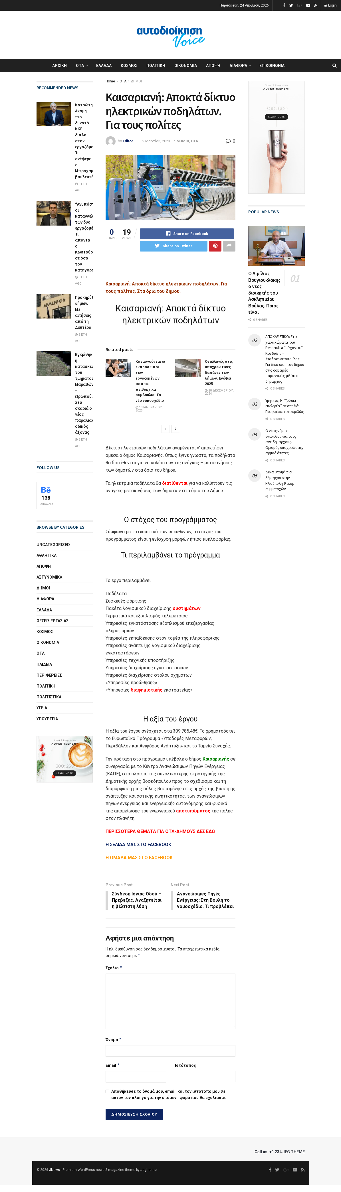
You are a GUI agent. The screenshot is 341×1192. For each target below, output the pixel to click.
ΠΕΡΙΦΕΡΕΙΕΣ (49, 675)
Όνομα (114, 1046)
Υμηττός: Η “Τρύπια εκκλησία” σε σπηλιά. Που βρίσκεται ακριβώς (284, 406)
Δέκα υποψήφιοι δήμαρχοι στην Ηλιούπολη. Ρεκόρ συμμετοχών (279, 480)
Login (330, 5)
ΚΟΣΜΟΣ (129, 65)
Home (110, 81)
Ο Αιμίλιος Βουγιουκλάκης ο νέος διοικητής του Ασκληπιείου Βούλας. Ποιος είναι (264, 292)
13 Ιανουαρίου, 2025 (149, 409)
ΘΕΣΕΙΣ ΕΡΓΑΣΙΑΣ (52, 621)
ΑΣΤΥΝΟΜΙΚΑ (49, 577)
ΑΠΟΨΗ (213, 65)
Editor (128, 141)
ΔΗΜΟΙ (136, 81)
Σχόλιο (114, 975)
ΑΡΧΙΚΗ (59, 65)
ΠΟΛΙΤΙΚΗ (155, 65)
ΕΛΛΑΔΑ (104, 65)
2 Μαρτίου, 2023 (156, 141)
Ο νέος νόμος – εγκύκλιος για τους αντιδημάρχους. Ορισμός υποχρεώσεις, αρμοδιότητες (284, 441)
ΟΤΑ (80, 65)
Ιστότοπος (185, 1072)
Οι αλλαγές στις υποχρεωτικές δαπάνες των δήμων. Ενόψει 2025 (219, 372)
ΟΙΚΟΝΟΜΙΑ (185, 65)
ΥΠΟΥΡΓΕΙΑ (47, 719)
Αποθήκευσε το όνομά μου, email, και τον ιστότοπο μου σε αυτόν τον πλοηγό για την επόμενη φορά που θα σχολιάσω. (168, 1101)
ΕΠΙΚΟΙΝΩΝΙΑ (271, 65)
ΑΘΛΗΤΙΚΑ (47, 555)
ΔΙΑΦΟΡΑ (238, 65)
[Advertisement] (172, 270)
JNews (54, 1177)
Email (113, 1072)
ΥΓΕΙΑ (42, 708)
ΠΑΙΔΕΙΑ (44, 664)
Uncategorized (53, 544)
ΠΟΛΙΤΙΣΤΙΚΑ (49, 697)
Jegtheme (148, 1177)
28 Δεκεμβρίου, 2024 (219, 392)
